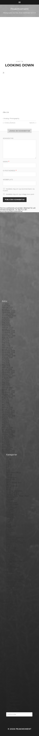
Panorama (10, 638)
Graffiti (9, 559)
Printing (9, 660)
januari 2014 (7, 449)
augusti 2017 (7, 378)
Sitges (8, 676)
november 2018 (8, 352)
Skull (8, 678)
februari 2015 (7, 428)
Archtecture (11, 478)
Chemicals (10, 498)
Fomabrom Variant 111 (15, 538)
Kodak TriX (10, 596)
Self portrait (11, 673)
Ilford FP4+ (10, 573)
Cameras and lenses (14, 491)
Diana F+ (9, 519)
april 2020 (6, 324)
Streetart (10, 688)
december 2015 (8, 411)
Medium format (12, 621)
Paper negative (12, 640)
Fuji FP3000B (11, 551)
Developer (10, 518)
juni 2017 (5, 381)
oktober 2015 (7, 414)
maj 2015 (5, 423)
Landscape (10, 605)
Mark (8, 616)
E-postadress (9, 170)
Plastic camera (12, 650)
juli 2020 (5, 319)
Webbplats (8, 179)
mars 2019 (6, 346)
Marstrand (10, 618)
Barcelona (10, 479)
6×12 (8, 463)
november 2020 (8, 312)
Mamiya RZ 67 (12, 615)
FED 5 (8, 533)
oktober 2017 (7, 374)
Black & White (12, 486)
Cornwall (10, 509)
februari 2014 (7, 448)
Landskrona (11, 606)
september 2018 (8, 356)
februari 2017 (7, 388)
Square (9, 683)
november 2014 (8, 433)
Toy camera (11, 696)
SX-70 (8, 691)
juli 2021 (5, 304)
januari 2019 (7, 349)
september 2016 (8, 396)
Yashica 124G (11, 708)
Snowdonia (10, 680)
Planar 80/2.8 (11, 648)
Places (9, 646)
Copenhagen (11, 508)
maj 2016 (5, 403)
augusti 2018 (7, 357)
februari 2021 (7, 307)
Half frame (10, 564)
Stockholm (10, 685)
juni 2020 (6, 321)
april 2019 (6, 344)
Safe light (10, 670)
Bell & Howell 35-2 (13, 483)
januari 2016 (7, 409)
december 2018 (8, 351)
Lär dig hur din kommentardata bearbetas (13, 210)
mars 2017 (6, 386)
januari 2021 (7, 309)
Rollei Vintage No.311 (14, 665)
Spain (8, 681)
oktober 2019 (7, 334)
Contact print (11, 503)
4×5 (7, 461)
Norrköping (11, 633)
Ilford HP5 (10, 574)
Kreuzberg (10, 601)
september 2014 (8, 436)
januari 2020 (7, 329)
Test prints (10, 693)
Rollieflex (10, 666)
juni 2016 (5, 401)
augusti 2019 (7, 337)
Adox (8, 471)
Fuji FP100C (11, 549)
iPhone (9, 588)
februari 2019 (7, 347)
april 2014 (6, 444)
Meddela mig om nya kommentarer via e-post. (18, 190)
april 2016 (6, 404)
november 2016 (8, 393)
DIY (7, 523)
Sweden (9, 690)
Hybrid (9, 571)
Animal (9, 476)
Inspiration (10, 583)
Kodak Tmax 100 (13, 593)
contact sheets (12, 504)
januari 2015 (7, 429)
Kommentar (8, 138)
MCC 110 (9, 620)
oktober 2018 (7, 354)
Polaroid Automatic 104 (15, 653)
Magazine (10, 613)
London (9, 611)
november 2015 (8, 413)
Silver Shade (11, 675)
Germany (10, 554)
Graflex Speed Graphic (15, 561)
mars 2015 (6, 426)
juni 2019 (5, 341)
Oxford (9, 636)
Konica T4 (10, 598)
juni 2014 (5, 441)
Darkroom (10, 511)
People (9, 641)
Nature (9, 625)
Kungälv (9, 603)
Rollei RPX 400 (12, 663)
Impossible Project (13, 581)
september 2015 (8, 416)
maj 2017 (5, 383)
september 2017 (8, 376)
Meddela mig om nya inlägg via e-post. (20, 194)
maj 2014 (5, 443)
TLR (7, 695)
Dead (8, 513)
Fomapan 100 (11, 539)
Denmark (10, 516)
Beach (8, 481)
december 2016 (8, 391)
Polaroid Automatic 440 (16, 655)
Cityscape (10, 499)
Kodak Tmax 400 (13, 594)
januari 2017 (7, 389)
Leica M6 (9, 610)
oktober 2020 (7, 314)
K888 (8, 589)
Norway (9, 635)
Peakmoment (19, 8)
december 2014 (8, 431)
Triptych (9, 700)
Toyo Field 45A (12, 698)
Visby (8, 703)
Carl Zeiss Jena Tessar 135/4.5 (17, 496)
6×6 (7, 466)
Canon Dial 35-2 (12, 494)
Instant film (11, 584)
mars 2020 (6, 326)
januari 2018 (7, 369)
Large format (11, 608)
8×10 (8, 469)
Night (8, 626)
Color (8, 501)
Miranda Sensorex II (14, 623)
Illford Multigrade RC (15, 579)
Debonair (10, 514)
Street (8, 686)
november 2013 (8, 453)
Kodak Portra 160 (13, 591)
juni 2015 (5, 421)
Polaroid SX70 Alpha (14, 656)
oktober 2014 (7, 434)
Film (8, 534)
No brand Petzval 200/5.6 (16, 630)
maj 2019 (5, 342)
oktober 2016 (7, 394)
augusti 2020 (7, 317)
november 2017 (8, 373)
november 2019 (8, 332)
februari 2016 (7, 408)
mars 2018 (6, 366)
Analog (6, 118)
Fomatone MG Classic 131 (16, 543)
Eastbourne (11, 526)
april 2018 (6, 364)
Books (8, 488)
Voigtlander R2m (13, 705)
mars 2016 (6, 406)
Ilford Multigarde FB (14, 576)
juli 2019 (5, 339)
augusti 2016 (7, 398)
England (9, 529)
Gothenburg (11, 556)
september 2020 (9, 316)
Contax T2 (10, 506)
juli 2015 (5, 419)
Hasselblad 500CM (13, 568)
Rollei (8, 661)
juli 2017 (5, 379)
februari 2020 (7, 327)
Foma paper (11, 536)
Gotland (9, 558)
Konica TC (10, 599)
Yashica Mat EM (12, 710)
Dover (8, 524)
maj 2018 (5, 363)
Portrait (9, 658)
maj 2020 (6, 322)
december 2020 (8, 311)
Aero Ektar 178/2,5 (13, 473)
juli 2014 (5, 439)
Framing (9, 546)
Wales (8, 706)
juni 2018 (5, 361)
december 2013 (8, 451)
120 (7, 458)
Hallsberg (10, 566)
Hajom (9, 563)
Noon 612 (10, 631)
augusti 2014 (7, 438)
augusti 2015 (7, 418)
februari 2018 (7, 368)
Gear (8, 553)
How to (9, 569)
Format (9, 544)
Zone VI (9, 711)
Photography (14, 118)
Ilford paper (11, 578)
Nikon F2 (9, 628)
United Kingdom (13, 701)
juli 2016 (5, 399)
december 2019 (8, 331)
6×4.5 (8, 464)
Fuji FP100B (11, 548)
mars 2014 (6, 446)
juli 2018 (5, 359)
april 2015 (6, 424)
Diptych (9, 521)
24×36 (8, 459)
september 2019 (8, 336)
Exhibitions (10, 531)
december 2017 (8, 371)
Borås (8, 489)
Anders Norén (23, 732)
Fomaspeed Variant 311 (15, 541)
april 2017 (6, 384)
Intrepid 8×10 (11, 586)
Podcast (9, 651)
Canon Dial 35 (11, 493)
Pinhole (9, 645)
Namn (6, 161)
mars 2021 (6, 306)
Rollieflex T (10, 668)
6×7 (7, 468)
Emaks (9, 528)
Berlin (8, 484)
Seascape (10, 671)
